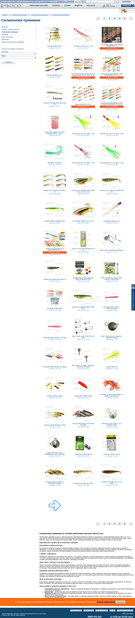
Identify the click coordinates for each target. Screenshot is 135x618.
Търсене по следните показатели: (12, 49)
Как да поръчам (101, 610)
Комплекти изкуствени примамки (13, 42)
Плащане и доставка (125, 610)
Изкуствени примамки (39, 15)
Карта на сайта (127, 614)
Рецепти (78, 5)
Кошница (126, 2)
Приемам (120, 602)
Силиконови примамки (60, 15)
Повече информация (106, 602)
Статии (67, 5)
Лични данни (88, 610)
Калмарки (5, 34)
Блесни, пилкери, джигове (10, 29)
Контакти (91, 5)
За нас (112, 610)
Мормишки (5, 39)
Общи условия (76, 610)
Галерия (56, 5)
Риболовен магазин (19, 15)
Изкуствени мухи (7, 37)
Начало (5, 15)
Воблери (5, 27)
